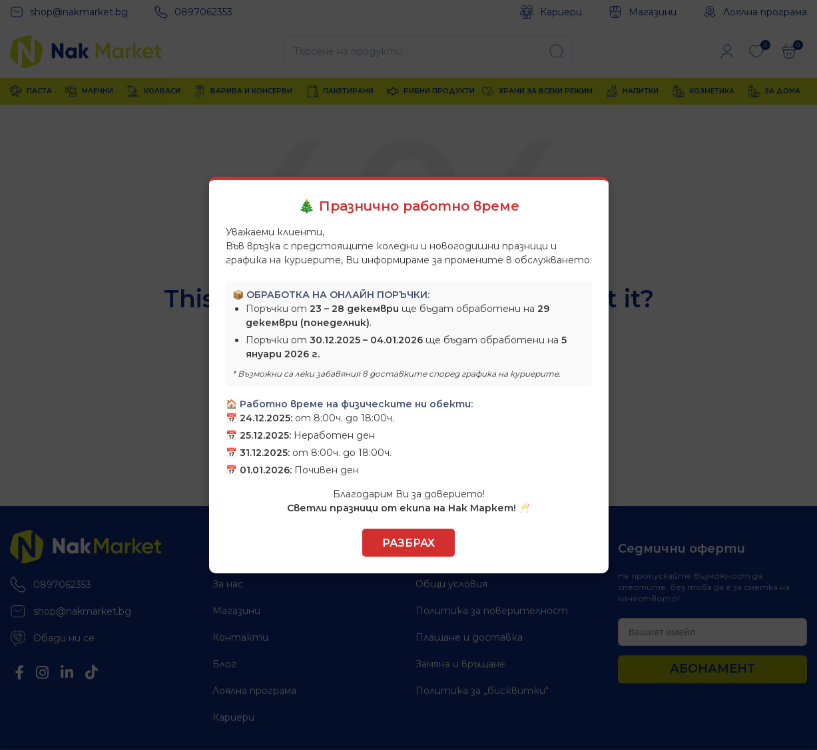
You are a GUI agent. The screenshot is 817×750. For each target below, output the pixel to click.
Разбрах (408, 543)
